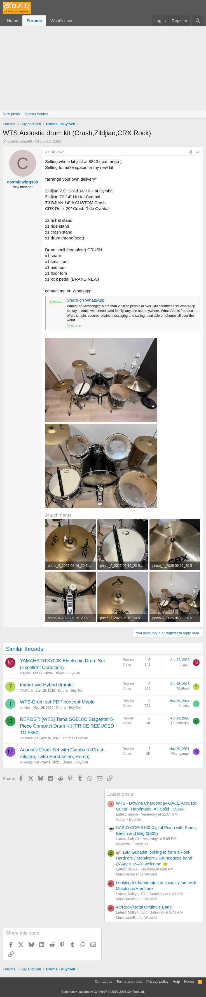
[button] (76, 20)
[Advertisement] (103, 68)
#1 (198, 152)
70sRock (26, 691)
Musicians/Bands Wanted (136, 874)
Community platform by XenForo (103, 991)
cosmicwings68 (20, 141)
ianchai (25, 708)
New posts (11, 114)
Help (176, 981)
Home (12, 20)
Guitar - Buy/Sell (129, 819)
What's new (61, 20)
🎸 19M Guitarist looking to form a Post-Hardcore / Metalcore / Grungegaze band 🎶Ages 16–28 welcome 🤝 (154, 858)
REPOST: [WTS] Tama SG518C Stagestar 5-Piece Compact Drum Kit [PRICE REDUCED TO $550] (67, 726)
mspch (25, 673)
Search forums (36, 114)
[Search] (197, 20)
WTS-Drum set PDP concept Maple (57, 702)
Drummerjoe (29, 738)
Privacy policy (157, 981)
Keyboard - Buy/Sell (132, 844)
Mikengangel (29, 762)
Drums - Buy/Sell (67, 673)
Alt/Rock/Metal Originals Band (144, 907)
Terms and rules (129, 981)
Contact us (103, 981)
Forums (34, 20)
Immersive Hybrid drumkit (47, 685)
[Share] (191, 152)
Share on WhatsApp (85, 300)
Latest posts (120, 794)
